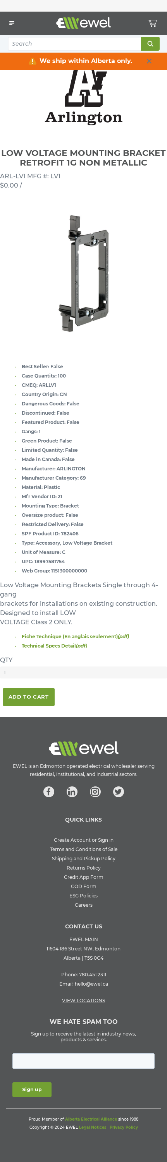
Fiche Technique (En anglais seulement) (75, 636)
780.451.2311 (92, 974)
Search (150, 44)
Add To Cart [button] (29, 697)
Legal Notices (92, 1127)
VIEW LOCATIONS (83, 1000)
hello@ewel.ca (91, 984)
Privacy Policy (124, 1127)
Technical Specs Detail (54, 646)
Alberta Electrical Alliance (91, 1119)
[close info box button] (149, 61)
